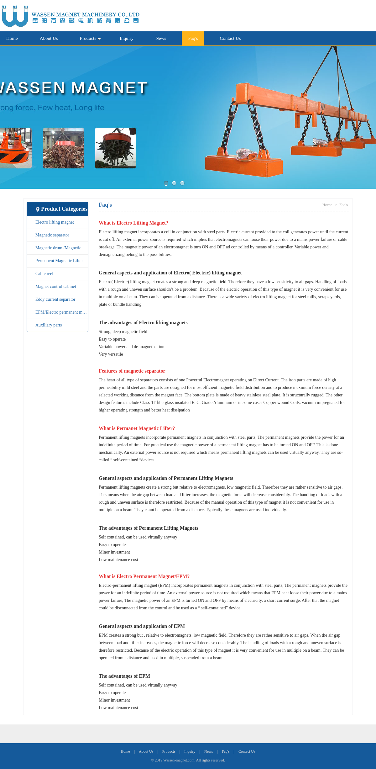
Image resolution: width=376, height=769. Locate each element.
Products (90, 38)
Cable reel (44, 273)
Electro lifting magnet (54, 222)
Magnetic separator (52, 235)
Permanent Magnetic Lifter (59, 260)
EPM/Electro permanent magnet (61, 312)
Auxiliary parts (48, 325)
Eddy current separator (55, 299)
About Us (49, 38)
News (160, 38)
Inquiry (126, 38)
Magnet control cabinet (55, 286)
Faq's (193, 38)
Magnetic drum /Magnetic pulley (61, 248)
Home (12, 38)
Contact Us (230, 38)
